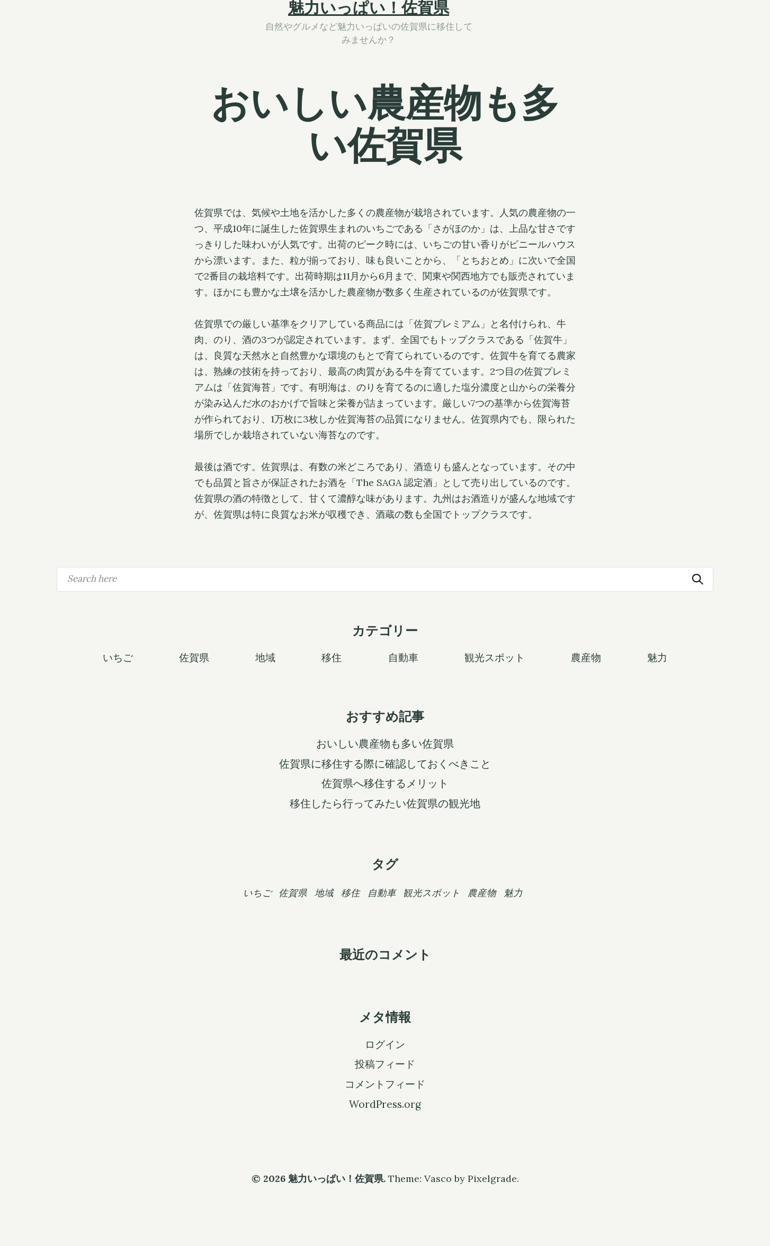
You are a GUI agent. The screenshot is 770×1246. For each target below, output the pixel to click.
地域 (265, 657)
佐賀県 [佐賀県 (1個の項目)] (293, 893)
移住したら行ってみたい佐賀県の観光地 (385, 803)
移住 (331, 657)
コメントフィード (385, 1084)
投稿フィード (385, 1064)
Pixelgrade (492, 1178)
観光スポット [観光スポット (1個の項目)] (431, 893)
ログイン (385, 1044)
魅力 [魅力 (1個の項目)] (513, 893)
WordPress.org (385, 1104)
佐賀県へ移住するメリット (385, 783)
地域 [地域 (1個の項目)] (324, 893)
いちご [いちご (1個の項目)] (257, 893)
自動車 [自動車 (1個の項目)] (382, 893)
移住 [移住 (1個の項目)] (350, 893)
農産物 (586, 657)
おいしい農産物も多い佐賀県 (385, 744)
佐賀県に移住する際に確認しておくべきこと (385, 764)
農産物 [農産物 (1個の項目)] (482, 893)
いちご (118, 657)
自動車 (403, 657)
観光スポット (494, 657)
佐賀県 (194, 657)
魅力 (657, 657)
